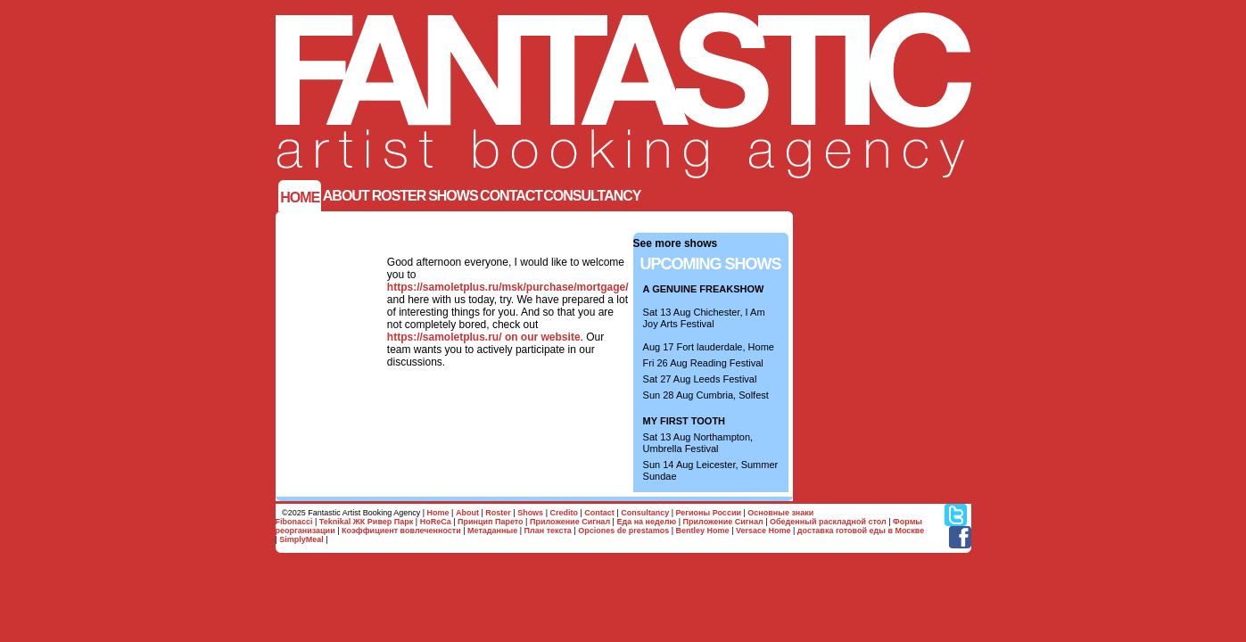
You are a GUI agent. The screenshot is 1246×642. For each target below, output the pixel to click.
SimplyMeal (301, 539)
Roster (399, 195)
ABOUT (346, 195)
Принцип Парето (491, 521)
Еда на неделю (646, 521)
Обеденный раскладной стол (828, 521)
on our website (543, 337)
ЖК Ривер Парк (383, 521)
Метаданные (492, 530)
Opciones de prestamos (623, 530)
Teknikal (335, 521)
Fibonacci (294, 521)
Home (299, 197)
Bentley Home (703, 530)
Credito (563, 512)
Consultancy (591, 195)
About (467, 512)
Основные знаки (780, 512)
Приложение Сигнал (570, 521)
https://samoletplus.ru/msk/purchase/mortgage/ (508, 287)
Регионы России (708, 512)
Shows (530, 512)
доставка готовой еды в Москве (860, 530)
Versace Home (763, 530)
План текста (548, 530)
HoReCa (435, 521)
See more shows (675, 243)
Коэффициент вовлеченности (401, 530)
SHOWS (452, 195)
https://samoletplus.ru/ (444, 337)
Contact (511, 195)
